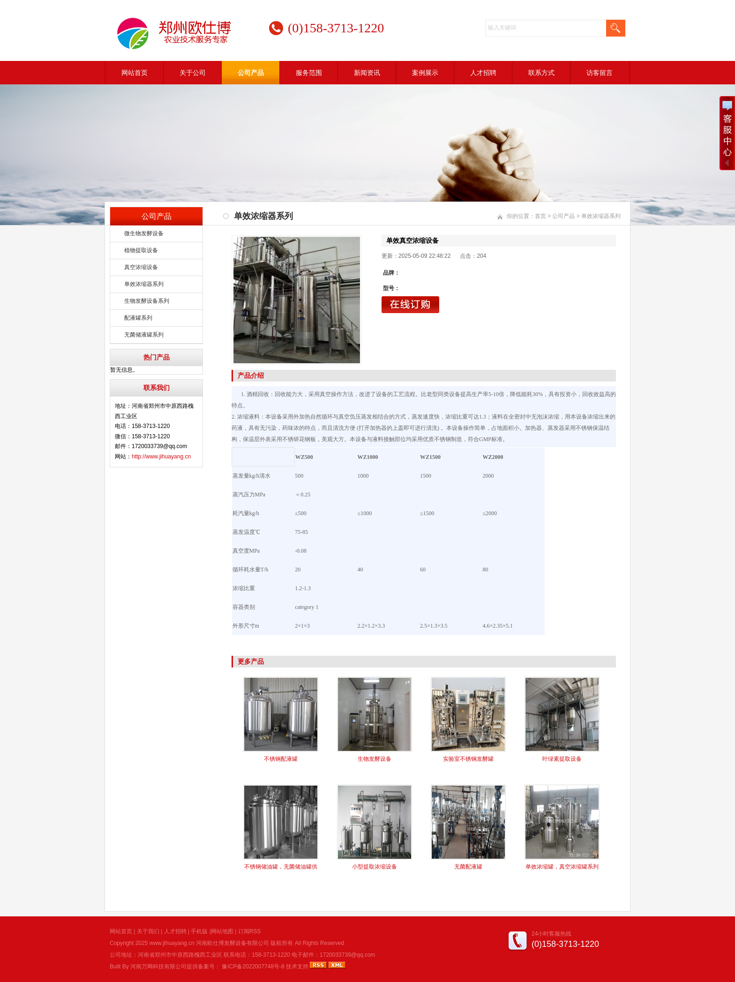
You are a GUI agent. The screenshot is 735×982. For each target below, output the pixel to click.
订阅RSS (249, 931)
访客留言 (599, 72)
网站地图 (222, 931)
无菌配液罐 (468, 866)
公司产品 (251, 72)
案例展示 (425, 72)
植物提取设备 (141, 250)
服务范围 (309, 72)
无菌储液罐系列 (144, 334)
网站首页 (134, 72)
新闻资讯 (367, 72)
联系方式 (541, 72)
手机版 (199, 931)
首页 (540, 216)
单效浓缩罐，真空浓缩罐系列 (562, 866)
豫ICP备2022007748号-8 (253, 966)
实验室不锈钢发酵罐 (468, 759)
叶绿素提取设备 (562, 759)
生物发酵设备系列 (146, 301)
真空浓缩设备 (141, 267)
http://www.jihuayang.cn (161, 456)
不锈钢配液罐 (281, 759)
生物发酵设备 (374, 759)
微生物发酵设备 (144, 233)
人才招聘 (483, 72)
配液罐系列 (138, 318)
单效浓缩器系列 (144, 284)
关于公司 (193, 72)
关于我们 (148, 931)
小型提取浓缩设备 (374, 866)
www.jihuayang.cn (172, 943)
